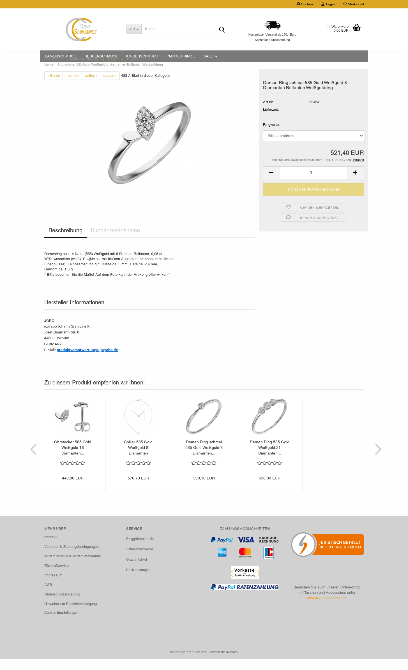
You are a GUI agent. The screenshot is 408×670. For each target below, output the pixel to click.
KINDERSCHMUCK (142, 56)
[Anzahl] (313, 183)
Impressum (53, 585)
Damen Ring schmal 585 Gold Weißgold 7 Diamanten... (204, 458)
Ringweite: (271, 135)
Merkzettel (353, 4)
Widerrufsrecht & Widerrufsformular (72, 567)
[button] (271, 183)
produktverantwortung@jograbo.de (87, 360)
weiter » (91, 86)
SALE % (210, 56)
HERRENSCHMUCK (101, 56)
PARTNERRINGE (181, 56)
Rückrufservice (56, 576)
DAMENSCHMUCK (60, 56)
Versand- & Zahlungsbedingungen (71, 557)
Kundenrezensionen (115, 241)
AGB (48, 595)
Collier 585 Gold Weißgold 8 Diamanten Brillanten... (138, 458)
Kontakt (50, 548)
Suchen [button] (305, 4)
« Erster (53, 86)
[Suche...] (133, 29)
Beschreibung (65, 241)
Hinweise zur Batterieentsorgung (70, 614)
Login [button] (328, 4)
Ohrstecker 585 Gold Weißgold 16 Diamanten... (72, 458)
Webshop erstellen (185, 662)
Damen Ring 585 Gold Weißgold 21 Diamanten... (269, 458)
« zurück (72, 86)
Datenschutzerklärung (62, 604)
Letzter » (110, 86)
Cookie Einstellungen (61, 623)
